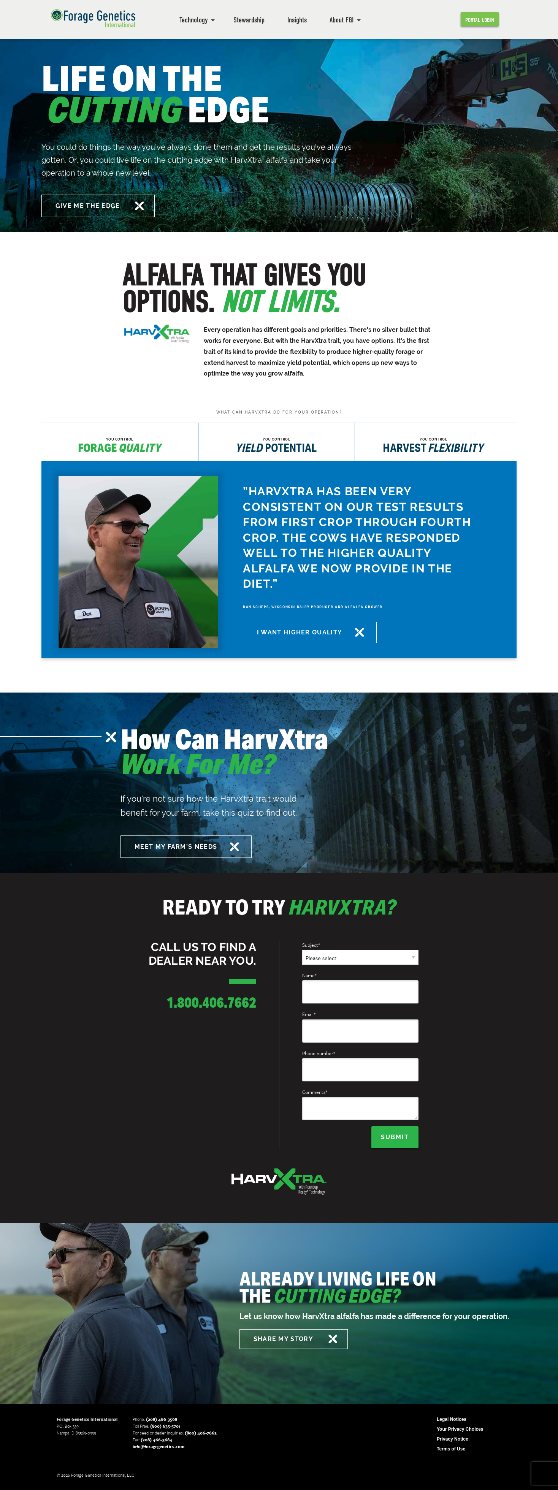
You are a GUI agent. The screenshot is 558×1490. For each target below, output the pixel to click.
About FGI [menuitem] (342, 20)
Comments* (314, 1092)
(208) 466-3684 (156, 1439)
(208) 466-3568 (161, 1418)
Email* (308, 1014)
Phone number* (318, 1053)
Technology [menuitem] (193, 20)
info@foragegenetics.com (158, 1445)
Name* (309, 975)
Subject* (311, 945)
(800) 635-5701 (165, 1425)
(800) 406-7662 (201, 1432)
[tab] (119, 442)
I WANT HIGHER (301, 632)
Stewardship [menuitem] (249, 20)
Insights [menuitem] (297, 20)
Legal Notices (451, 1418)
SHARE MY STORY (285, 1337)
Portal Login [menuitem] (479, 20)
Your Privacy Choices (460, 1428)
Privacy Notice (452, 1438)
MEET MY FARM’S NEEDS (177, 846)
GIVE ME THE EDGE (89, 205)
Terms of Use (451, 1448)
